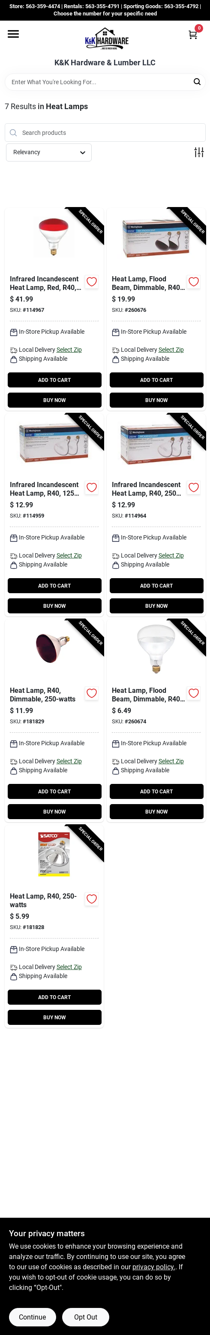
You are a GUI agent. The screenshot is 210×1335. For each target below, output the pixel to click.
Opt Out (85, 1317)
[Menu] (13, 34)
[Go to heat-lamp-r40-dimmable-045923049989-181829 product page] (54, 720)
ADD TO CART (54, 380)
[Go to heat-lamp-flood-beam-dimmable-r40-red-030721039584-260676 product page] (156, 309)
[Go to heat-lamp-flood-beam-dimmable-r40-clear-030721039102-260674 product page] (156, 720)
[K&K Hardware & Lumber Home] (105, 39)
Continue (32, 1317)
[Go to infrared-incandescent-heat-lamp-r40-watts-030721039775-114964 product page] (156, 515)
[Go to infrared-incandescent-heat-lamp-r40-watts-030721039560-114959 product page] (54, 515)
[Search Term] (105, 82)
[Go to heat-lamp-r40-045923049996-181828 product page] (54, 926)
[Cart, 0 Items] (193, 34)
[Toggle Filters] (199, 152)
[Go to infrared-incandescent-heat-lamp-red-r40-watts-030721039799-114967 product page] (54, 309)
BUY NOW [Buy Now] (54, 400)
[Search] (198, 81)
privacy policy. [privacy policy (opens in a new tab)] (153, 1267)
